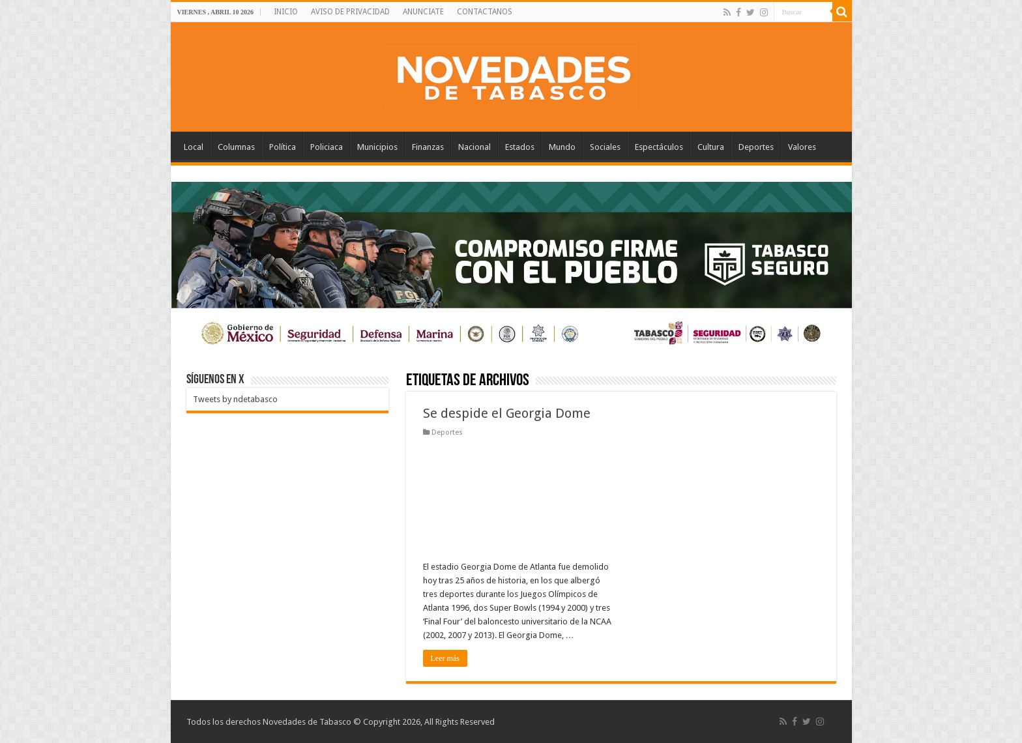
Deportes (756, 147)
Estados (519, 147)
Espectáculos (659, 147)
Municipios (377, 147)
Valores (802, 147)
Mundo (562, 147)
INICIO (286, 11)
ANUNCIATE (423, 11)
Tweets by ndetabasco (235, 399)
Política (282, 147)
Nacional (474, 147)
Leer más (445, 658)
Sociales (605, 147)
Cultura (710, 147)
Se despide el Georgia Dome (507, 413)
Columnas (236, 147)
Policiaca (326, 147)
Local (193, 147)
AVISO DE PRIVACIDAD (350, 11)
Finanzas (428, 147)
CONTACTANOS (484, 11)
